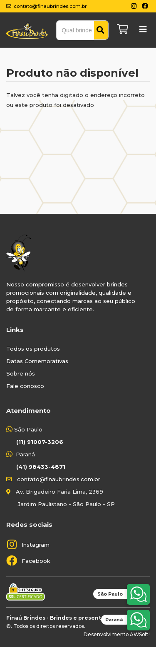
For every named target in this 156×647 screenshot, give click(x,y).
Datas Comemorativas (37, 361)
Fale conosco (25, 386)
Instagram (36, 544)
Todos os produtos (33, 348)
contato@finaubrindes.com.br (58, 479)
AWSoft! (140, 634)
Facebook (36, 560)
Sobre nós (20, 373)
